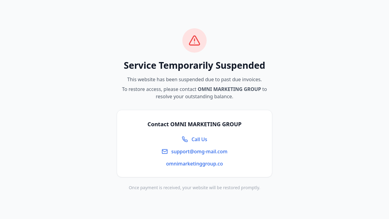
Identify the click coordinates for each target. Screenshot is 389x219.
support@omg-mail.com (195, 151)
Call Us (194, 139)
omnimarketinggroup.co (194, 163)
